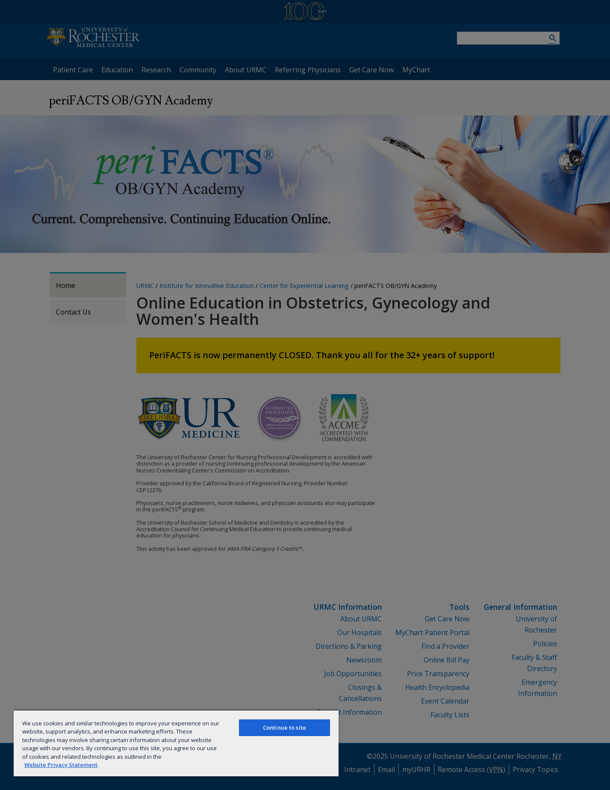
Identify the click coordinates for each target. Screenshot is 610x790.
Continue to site (284, 727)
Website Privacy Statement (60, 765)
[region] (176, 743)
